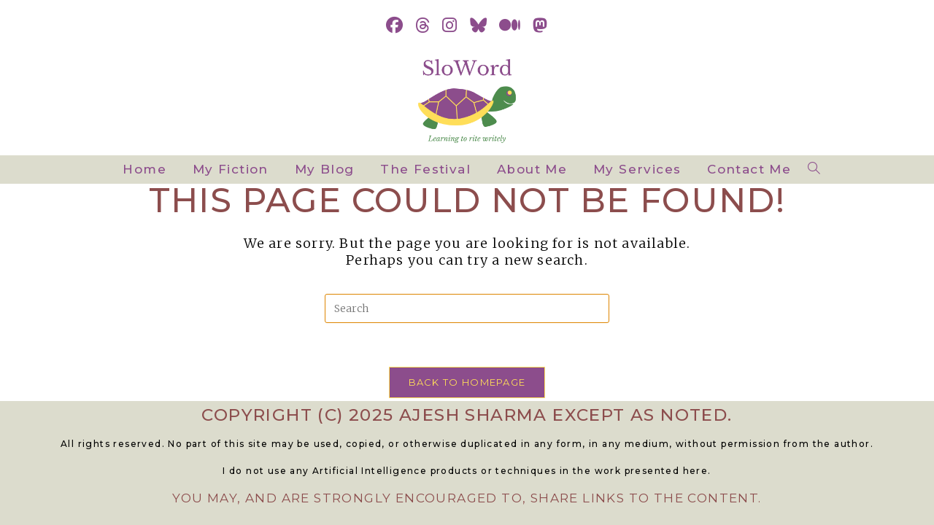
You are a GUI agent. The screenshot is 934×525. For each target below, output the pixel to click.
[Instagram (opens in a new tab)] (449, 25)
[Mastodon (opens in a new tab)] (540, 25)
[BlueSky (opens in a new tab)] (478, 25)
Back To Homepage (467, 382)
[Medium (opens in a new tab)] (510, 25)
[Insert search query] (467, 308)
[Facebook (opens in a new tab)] (394, 25)
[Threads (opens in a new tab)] (422, 25)
